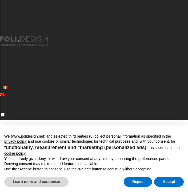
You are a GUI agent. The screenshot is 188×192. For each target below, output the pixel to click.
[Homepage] (29, 41)
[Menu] (3, 115)
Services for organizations (27, 65)
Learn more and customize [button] (36, 181)
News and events (18, 80)
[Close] (3, 33)
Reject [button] (137, 181)
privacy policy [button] (15, 141)
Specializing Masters (22, 51)
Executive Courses (19, 58)
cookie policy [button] (15, 153)
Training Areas (15, 73)
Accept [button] (169, 181)
